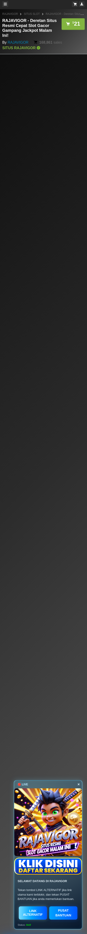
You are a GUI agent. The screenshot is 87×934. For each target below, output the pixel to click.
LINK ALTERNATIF (33, 912)
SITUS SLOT (32, 14)
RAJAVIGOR (10, 14)
